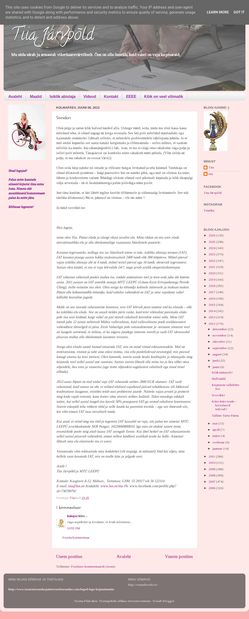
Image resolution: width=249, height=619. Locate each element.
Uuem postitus (69, 556)
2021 (212, 267)
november (219, 335)
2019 (212, 279)
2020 (212, 273)
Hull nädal (219, 378)
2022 (212, 260)
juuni (216, 367)
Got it (238, 12)
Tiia (211, 167)
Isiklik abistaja (63, 97)
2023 (212, 254)
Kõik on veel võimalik (163, 97)
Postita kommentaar (76, 537)
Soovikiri (218, 395)
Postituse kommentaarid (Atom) (93, 566)
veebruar (218, 442)
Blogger (168, 601)
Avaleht (15, 97)
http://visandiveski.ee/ (143, 584)
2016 (212, 298)
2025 (212, 242)
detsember (220, 329)
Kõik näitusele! (222, 372)
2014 (212, 311)
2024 (212, 248)
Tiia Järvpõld (52, 36)
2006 (212, 488)
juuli (215, 360)
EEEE (131, 97)
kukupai (72, 516)
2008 (212, 475)
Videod (90, 97)
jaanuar (217, 448)
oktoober (219, 341)
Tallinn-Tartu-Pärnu (225, 415)
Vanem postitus (179, 556)
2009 (212, 469)
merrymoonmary (139, 601)
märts (216, 436)
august (217, 354)
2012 (212, 323)
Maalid (36, 97)
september (220, 348)
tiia (210, 174)
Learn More (218, 12)
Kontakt (111, 97)
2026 (212, 235)
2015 (212, 305)
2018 (212, 286)
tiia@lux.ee (76, 486)
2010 (212, 462)
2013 (212, 317)
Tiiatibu (209, 210)
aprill (216, 429)
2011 (212, 456)
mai (215, 423)
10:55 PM (73, 528)
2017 (212, 292)
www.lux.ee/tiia (111, 486)
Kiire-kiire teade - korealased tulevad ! (224, 405)
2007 (212, 481)
